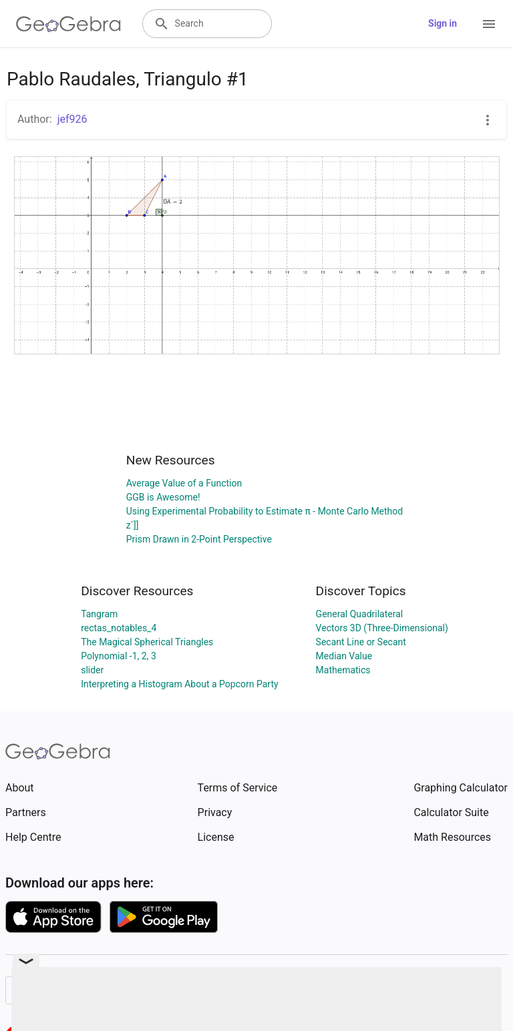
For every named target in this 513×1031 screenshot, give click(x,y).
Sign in (442, 23)
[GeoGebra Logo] (68, 24)
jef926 (72, 119)
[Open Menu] (489, 24)
